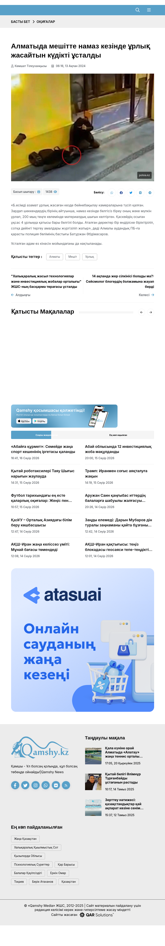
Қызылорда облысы (30, 862)
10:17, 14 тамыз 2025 (119, 791)
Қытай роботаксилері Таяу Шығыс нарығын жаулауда (43, 476)
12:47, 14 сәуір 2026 (25, 534)
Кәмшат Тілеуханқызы (29, 66)
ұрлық (96, 259)
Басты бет (20, 22)
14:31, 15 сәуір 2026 (25, 485)
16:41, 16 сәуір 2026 (25, 460)
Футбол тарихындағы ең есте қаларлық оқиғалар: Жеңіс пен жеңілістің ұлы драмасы (39, 501)
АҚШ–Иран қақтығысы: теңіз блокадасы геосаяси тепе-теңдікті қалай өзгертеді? (117, 550)
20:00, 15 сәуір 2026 (99, 460)
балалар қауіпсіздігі (58, 882)
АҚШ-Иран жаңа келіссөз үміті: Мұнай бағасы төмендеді (40, 549)
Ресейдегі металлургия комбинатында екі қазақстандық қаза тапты (42, 374)
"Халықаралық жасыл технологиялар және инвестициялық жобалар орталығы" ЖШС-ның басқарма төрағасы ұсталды (46, 284)
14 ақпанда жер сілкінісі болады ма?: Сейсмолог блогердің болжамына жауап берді (120, 284)
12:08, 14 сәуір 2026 (25, 558)
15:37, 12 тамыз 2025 (120, 817)
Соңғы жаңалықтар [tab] (47, 437)
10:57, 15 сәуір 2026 (25, 509)
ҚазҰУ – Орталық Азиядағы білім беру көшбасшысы (41, 525)
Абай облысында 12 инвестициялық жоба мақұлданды (118, 452)
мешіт (76, 259)
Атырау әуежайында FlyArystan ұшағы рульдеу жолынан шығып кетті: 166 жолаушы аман (115, 374)
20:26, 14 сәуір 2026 (99, 509)
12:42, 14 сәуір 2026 (99, 534)
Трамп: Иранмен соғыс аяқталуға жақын (116, 476)
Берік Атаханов (26, 902)
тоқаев (47, 892)
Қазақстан (55, 902)
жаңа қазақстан (27, 842)
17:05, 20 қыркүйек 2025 (123, 766)
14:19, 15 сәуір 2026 (99, 485)
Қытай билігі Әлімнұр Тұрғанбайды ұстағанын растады (123, 780)
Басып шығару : (26, 193)
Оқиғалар (46, 22)
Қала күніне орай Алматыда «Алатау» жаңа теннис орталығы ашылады (124, 755)
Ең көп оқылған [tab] (118, 437)
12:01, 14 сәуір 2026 (99, 558)
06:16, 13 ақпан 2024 (70, 66)
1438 (51, 193)
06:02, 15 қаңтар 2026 (101, 387)
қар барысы (24, 882)
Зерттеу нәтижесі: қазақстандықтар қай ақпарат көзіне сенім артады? (123, 806)
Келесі (146, 297)
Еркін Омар (23, 892)
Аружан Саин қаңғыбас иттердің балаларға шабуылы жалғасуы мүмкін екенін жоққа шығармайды (117, 501)
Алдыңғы (20, 297)
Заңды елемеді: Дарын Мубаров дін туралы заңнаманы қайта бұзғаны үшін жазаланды (118, 525)
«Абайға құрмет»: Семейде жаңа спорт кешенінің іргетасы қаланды (43, 452)
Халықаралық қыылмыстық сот (39, 852)
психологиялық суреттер (34, 872)
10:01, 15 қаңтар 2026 (26, 387)
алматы (56, 259)
